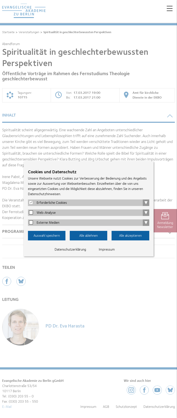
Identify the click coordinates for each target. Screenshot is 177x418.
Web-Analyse (46, 213)
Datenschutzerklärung (70, 249)
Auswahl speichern (47, 235)
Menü (170, 8)
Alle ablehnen (88, 235)
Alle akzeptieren (130, 235)
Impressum (107, 249)
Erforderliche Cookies (52, 203)
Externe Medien (48, 222)
